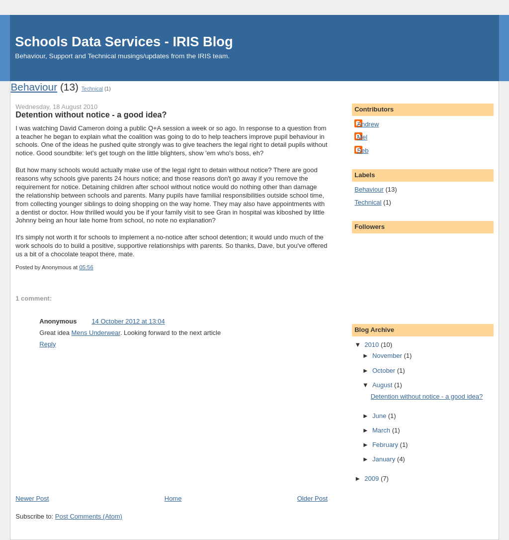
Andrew (368, 124)
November (388, 355)
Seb (362, 150)
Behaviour (33, 87)
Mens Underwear (96, 332)
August (383, 385)
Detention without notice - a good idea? (427, 396)
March (382, 430)
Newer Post (32, 498)
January (384, 459)
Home (173, 498)
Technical (92, 89)
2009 (372, 478)
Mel (362, 137)
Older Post (312, 498)
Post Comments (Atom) (88, 516)
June (380, 416)
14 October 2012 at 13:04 (128, 321)
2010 (372, 344)
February (386, 444)
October (384, 370)
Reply (47, 344)
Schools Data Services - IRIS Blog (124, 41)
